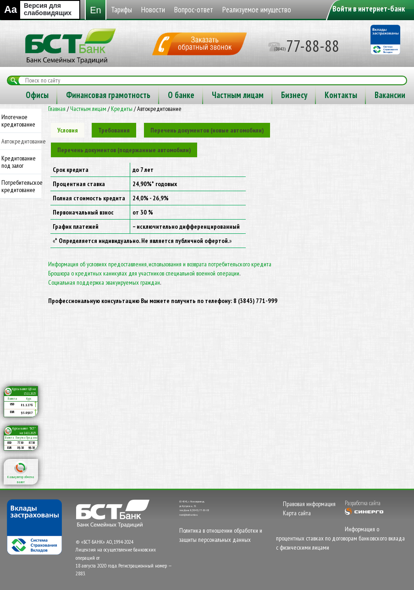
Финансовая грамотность (342, 94)
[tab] (67, 149)
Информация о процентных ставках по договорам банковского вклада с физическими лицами (340, 557)
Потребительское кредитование (21, 205)
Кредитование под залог (18, 180)
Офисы (270, 94)
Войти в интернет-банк (368, 9)
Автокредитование (21, 160)
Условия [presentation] (67, 149)
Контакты (182, 113)
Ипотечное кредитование (18, 139)
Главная (57, 127)
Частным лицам (79, 113)
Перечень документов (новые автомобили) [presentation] (207, 149)
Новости (66, 94)
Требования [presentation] (114, 149)
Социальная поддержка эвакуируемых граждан (104, 301)
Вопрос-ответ (120, 94)
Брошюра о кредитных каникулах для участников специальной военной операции (143, 292)
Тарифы (22, 94)
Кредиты (121, 127)
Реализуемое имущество (201, 94)
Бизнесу (135, 113)
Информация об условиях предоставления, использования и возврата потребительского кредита (159, 283)
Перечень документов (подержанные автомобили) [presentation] (124, 169)
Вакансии (230, 113)
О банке (22, 113)
